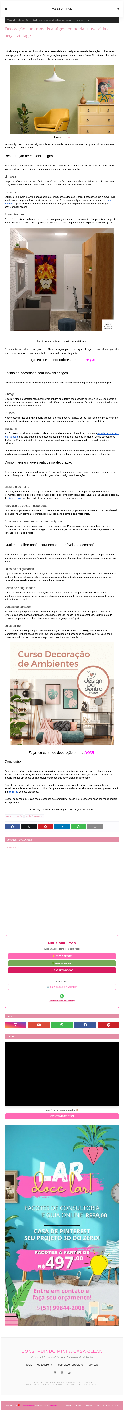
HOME (29, 1365)
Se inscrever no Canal (61, 1116)
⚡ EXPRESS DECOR (62, 970)
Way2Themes (29, 1405)
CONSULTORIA (44, 1365)
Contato (89, 1405)
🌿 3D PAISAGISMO (61, 963)
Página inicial (12, 20)
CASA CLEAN (62, 9)
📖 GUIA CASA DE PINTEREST (62, 987)
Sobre (78, 1405)
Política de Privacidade (107, 1405)
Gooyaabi (53, 1405)
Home (68, 1405)
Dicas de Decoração (27, 20)
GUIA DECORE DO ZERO (70, 1365)
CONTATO (93, 1365)
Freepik (66, 137)
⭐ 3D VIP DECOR (62, 956)
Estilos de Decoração (34, 816)
